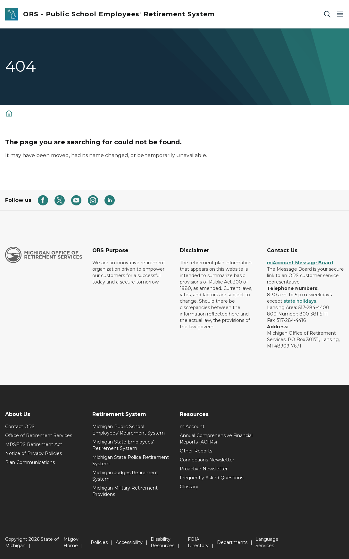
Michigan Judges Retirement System (125, 476)
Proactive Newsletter (204, 469)
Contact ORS (20, 426)
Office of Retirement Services (38, 435)
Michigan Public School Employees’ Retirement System (128, 430)
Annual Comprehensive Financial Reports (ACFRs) (216, 439)
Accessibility (129, 542)
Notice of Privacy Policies (33, 453)
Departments (232, 542)
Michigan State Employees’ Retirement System (123, 445)
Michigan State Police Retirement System (130, 460)
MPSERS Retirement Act (33, 444)
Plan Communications (30, 462)
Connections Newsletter (207, 460)
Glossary (189, 487)
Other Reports (196, 451)
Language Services (266, 542)
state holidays (300, 301)
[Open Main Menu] (340, 14)
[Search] (327, 14)
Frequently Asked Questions (211, 478)
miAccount (192, 426)
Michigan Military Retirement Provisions (125, 491)
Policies (99, 542)
